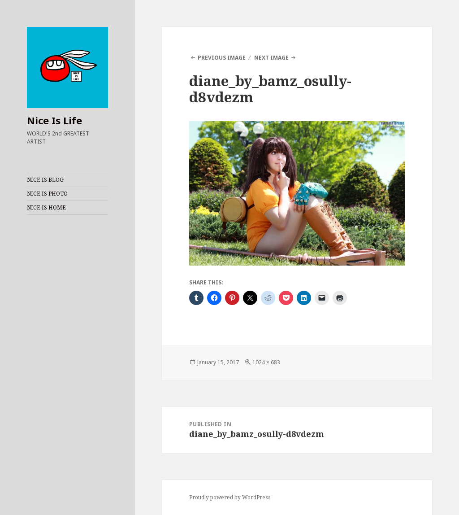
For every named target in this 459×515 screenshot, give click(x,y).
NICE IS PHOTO (47, 193)
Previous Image (222, 57)
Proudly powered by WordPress (230, 497)
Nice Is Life (54, 120)
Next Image (271, 57)
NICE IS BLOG (45, 179)
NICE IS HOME (46, 207)
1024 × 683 (266, 362)
